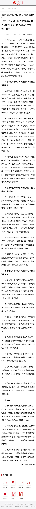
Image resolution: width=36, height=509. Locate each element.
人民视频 (5, 495)
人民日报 (5, 484)
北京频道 (9, 8)
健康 (15, 8)
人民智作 (21, 495)
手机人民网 (21, 484)
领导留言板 (28, 484)
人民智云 (13, 495)
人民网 (2, 8)
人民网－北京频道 (26, 34)
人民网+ (13, 484)
